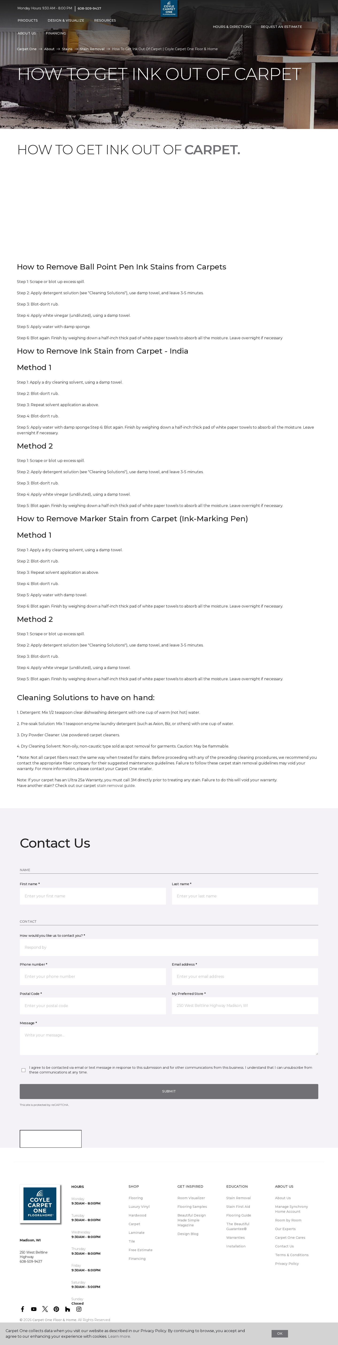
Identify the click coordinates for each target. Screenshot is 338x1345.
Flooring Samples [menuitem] (192, 1207)
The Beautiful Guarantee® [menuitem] (237, 1226)
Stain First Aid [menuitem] (238, 1207)
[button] (310, 27)
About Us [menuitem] (283, 1198)
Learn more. (119, 1336)
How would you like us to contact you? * (52, 935)
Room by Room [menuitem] (288, 1220)
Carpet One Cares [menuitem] (290, 1237)
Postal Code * (31, 993)
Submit (169, 1091)
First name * (30, 884)
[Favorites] (316, 27)
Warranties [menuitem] (235, 1237)
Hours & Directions (232, 27)
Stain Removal (92, 49)
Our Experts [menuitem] (285, 1229)
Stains (67, 49)
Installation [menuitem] (236, 1246)
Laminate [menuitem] (137, 1233)
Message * (28, 1023)
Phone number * (33, 964)
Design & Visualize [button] (66, 20)
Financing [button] (56, 33)
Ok (279, 1333)
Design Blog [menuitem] (187, 1234)
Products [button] (28, 20)
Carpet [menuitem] (134, 1224)
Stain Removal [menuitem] (238, 1198)
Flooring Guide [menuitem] (238, 1215)
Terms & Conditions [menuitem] (292, 1255)
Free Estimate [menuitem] (141, 1250)
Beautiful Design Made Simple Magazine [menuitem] (191, 1220)
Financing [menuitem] (137, 1259)
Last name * (181, 884)
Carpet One (27, 49)
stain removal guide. (116, 785)
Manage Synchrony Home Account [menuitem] (291, 1209)
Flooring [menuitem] (136, 1198)
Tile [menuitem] (132, 1241)
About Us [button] (27, 33)
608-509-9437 (89, 8)
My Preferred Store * (188, 993)
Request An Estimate (281, 27)
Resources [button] (105, 20)
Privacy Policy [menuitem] (287, 1264)
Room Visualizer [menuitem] (191, 1198)
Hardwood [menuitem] (137, 1215)
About (49, 49)
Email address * (184, 964)
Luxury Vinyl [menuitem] (139, 1207)
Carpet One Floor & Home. (54, 1320)
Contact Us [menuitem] (284, 1246)
